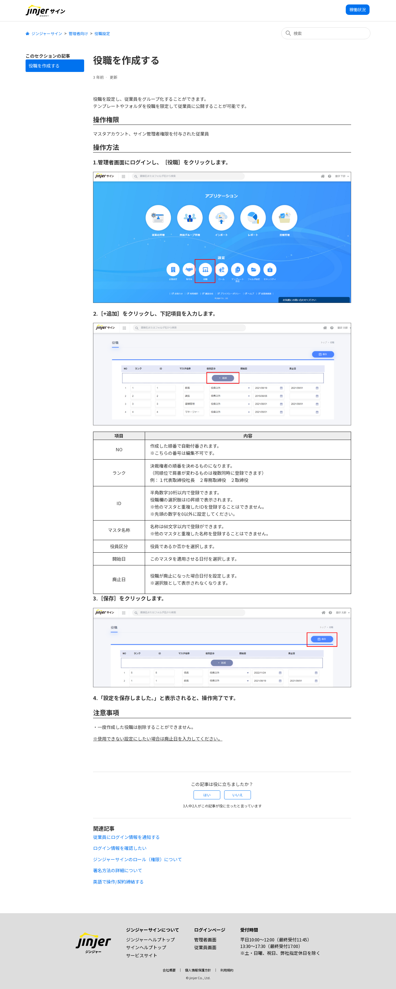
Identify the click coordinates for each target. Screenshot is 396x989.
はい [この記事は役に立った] (206, 794)
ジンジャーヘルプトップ (150, 939)
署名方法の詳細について (117, 870)
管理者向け (78, 33)
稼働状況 (357, 9)
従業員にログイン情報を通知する (126, 837)
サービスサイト (141, 955)
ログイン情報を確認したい (120, 848)
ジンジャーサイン (47, 33)
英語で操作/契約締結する (118, 881)
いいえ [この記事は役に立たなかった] (237, 794)
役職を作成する (44, 65)
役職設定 (102, 33)
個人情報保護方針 (198, 970)
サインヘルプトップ (146, 947)
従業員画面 (205, 947)
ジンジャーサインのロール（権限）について (137, 859)
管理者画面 (205, 939)
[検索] (325, 33)
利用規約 (226, 970)
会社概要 (169, 970)
